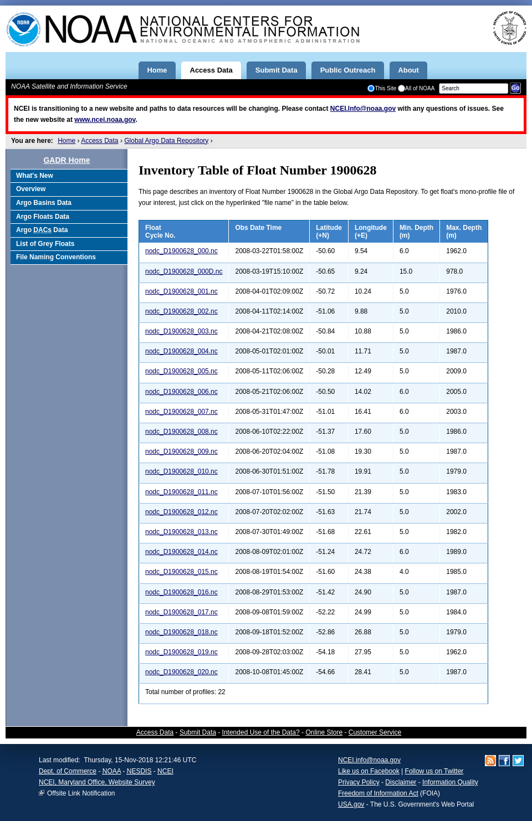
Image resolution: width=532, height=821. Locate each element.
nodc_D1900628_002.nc (181, 311)
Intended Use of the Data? (261, 732)
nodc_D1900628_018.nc (181, 632)
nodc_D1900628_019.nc (181, 652)
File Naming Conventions (56, 257)
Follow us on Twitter (434, 771)
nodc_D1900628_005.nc (181, 371)
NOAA (112, 771)
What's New (34, 175)
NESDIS (139, 771)
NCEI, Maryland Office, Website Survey (97, 782)
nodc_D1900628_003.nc (181, 331)
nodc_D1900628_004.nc (181, 351)
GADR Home (66, 160)
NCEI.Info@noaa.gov (363, 108)
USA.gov (351, 804)
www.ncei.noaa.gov (104, 120)
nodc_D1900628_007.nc (181, 411)
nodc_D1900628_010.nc (181, 471)
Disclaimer (400, 782)
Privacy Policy (359, 782)
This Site (381, 88)
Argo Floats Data (42, 216)
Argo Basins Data (43, 203)
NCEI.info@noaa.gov (369, 760)
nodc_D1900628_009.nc (181, 451)
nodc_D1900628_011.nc (181, 492)
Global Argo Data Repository (166, 141)
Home (66, 141)
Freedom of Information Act (378, 793)
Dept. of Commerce (67, 771)
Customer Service (375, 732)
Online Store (323, 732)
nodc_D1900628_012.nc (181, 512)
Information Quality (450, 782)
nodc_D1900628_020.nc (181, 672)
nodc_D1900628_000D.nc (183, 271)
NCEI (165, 771)
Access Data (99, 141)
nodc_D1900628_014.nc (181, 552)
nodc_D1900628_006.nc (181, 392)
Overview (30, 189)
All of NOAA (416, 88)
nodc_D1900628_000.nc (181, 251)
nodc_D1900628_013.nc (181, 532)
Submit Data (198, 732)
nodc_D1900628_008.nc (181, 431)
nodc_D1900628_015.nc (181, 572)
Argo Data (42, 230)
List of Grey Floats (45, 244)
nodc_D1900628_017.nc (181, 612)
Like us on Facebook (369, 771)
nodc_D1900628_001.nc (181, 291)
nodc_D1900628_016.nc (181, 592)
